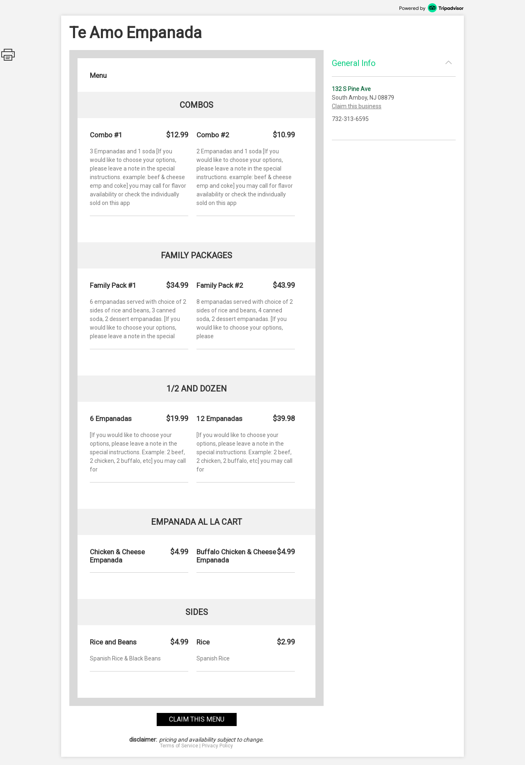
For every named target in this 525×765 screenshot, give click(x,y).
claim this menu (196, 719)
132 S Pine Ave (351, 89)
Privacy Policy (217, 746)
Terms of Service (179, 746)
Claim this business (356, 106)
